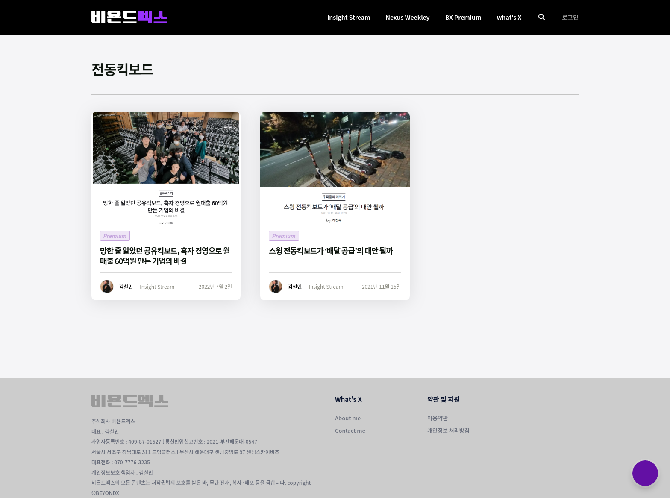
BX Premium (463, 17)
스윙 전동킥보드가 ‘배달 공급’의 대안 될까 (331, 250)
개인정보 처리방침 (448, 430)
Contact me (350, 430)
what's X (509, 17)
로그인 (570, 17)
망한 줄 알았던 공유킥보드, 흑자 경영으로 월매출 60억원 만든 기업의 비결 (164, 255)
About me (348, 418)
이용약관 (437, 418)
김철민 (126, 286)
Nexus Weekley (407, 17)
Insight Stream (348, 17)
